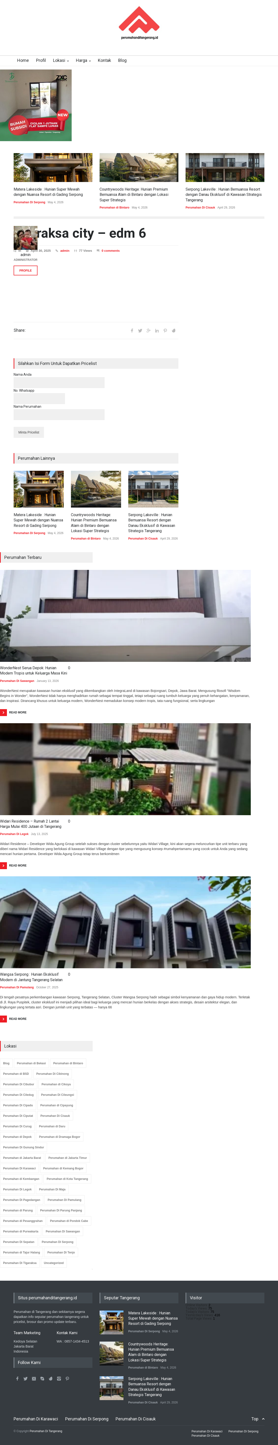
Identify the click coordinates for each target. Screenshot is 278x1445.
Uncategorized (54, 1263)
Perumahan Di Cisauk (200, 207)
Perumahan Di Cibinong (52, 1074)
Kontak (104, 60)
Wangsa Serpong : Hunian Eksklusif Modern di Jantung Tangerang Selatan (31, 977)
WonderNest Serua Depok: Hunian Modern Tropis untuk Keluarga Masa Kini (33, 670)
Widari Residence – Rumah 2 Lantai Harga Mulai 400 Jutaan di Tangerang (30, 824)
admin (64, 250)
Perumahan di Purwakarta (20, 1231)
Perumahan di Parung (18, 1210)
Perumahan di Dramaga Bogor (59, 1137)
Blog (122, 60)
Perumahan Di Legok (14, 834)
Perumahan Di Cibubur (18, 1084)
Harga (81, 60)
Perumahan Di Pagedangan (21, 1200)
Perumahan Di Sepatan (18, 1242)
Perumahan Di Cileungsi (57, 1095)
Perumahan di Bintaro (114, 207)
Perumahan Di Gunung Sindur (23, 1147)
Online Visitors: (197, 1305)
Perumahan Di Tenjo (61, 1252)
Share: (20, 330)
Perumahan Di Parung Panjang (61, 1210)
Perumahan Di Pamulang (17, 987)
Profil (41, 60)
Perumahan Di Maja (52, 1189)
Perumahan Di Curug (17, 1126)
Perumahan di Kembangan (21, 1179)
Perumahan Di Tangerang (46, 1431)
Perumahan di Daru (52, 1126)
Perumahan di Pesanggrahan (23, 1221)
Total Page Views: (199, 1318)
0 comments (111, 250)
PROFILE (25, 270)
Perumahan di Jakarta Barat (22, 1158)
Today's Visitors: (198, 1312)
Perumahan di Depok (17, 1137)
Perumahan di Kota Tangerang (67, 1179)
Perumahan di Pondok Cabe (69, 1221)
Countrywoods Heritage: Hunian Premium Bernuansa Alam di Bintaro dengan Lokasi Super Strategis (134, 194)
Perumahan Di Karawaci (19, 1168)
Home (23, 60)
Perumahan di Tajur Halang (21, 1252)
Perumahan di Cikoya (56, 1084)
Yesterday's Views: (200, 1315)
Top (254, 1418)
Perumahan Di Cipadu (18, 1105)
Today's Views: (197, 1308)
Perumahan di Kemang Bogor (63, 1168)
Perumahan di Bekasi (31, 1063)
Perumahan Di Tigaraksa (20, 1263)
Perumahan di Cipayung (56, 1105)
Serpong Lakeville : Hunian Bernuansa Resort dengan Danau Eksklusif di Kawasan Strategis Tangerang (224, 194)
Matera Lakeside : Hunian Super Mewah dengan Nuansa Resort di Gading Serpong (38, 520)
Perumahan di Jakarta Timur (67, 1158)
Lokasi (59, 60)
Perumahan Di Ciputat (18, 1116)
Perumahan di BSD (16, 1074)
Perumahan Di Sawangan (17, 681)
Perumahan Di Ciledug (18, 1095)
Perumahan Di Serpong (29, 202)
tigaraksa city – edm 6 (80, 233)
